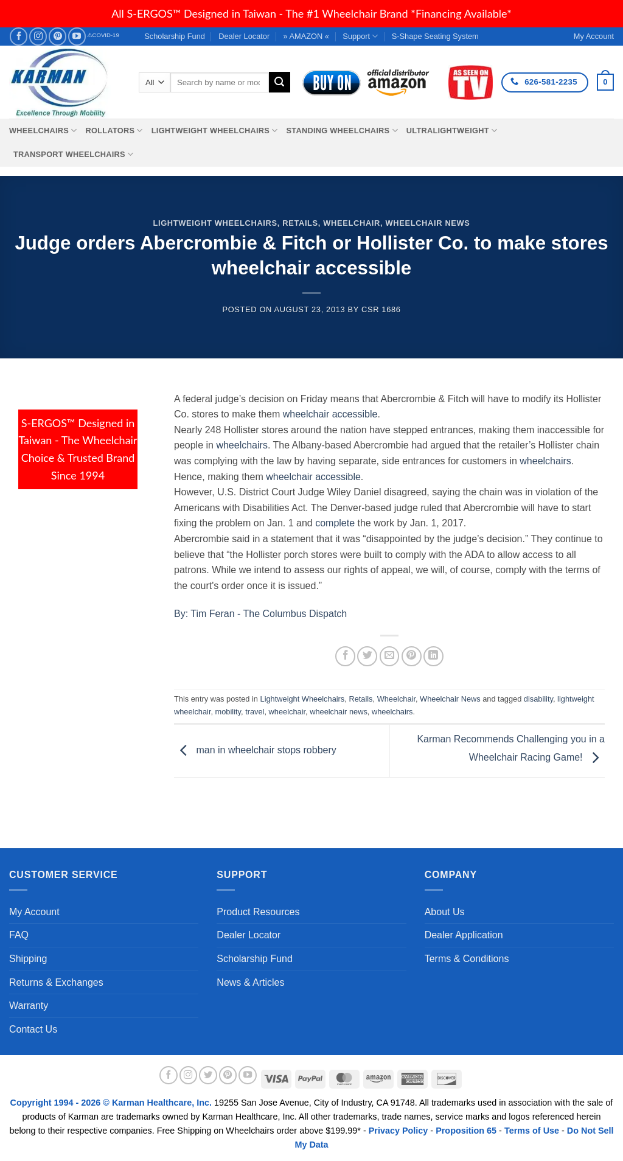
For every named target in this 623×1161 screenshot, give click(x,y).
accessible (338, 477)
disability (538, 698)
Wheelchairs (43, 130)
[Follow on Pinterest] (57, 36)
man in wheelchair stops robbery (255, 750)
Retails (300, 223)
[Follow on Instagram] (38, 36)
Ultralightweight (452, 130)
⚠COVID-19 (103, 35)
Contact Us (33, 1029)
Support (360, 36)
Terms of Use (531, 1130)
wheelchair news (338, 711)
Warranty (28, 1005)
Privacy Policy (398, 1130)
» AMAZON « (306, 36)
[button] (605, 82)
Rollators (114, 130)
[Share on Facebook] (345, 656)
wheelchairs (241, 445)
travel (254, 711)
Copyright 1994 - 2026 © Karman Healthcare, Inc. (112, 1102)
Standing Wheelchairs (341, 130)
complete (335, 523)
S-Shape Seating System (435, 36)
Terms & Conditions (467, 959)
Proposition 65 (466, 1130)
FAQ (19, 935)
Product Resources (258, 912)
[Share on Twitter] (367, 656)
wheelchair (289, 477)
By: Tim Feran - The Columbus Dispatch (260, 613)
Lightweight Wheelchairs (214, 130)
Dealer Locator (244, 36)
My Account (34, 912)
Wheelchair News (427, 223)
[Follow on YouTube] (77, 36)
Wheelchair (351, 223)
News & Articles (250, 982)
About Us (445, 912)
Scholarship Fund (174, 36)
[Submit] (279, 82)
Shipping (28, 959)
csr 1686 (381, 309)
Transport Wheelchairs (73, 154)
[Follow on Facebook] (18, 36)
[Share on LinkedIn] (433, 656)
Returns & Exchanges (56, 982)
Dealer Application (464, 935)
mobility (228, 711)
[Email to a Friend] (390, 656)
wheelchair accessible (330, 414)
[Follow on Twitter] (208, 1075)
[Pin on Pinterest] (412, 656)
